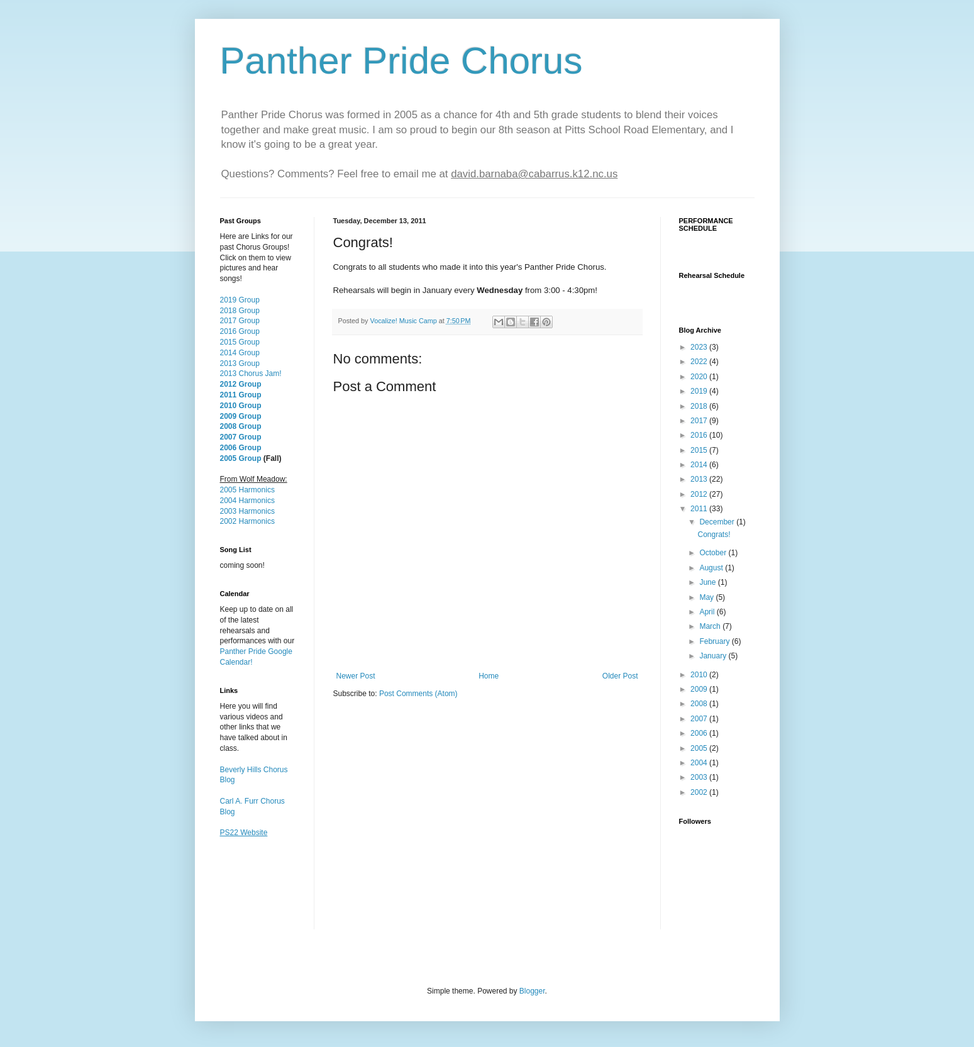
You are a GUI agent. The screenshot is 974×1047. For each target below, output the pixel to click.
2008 (699, 703)
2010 (699, 674)
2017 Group (240, 320)
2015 (699, 450)
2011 (699, 508)
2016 (699, 435)
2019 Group (240, 300)
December (717, 522)
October (713, 552)
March (710, 626)
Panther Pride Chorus (401, 61)
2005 (699, 748)
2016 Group (240, 331)
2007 (699, 718)
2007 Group (241, 437)
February (715, 641)
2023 (699, 347)
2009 (699, 689)
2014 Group (240, 352)
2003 (699, 777)
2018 (699, 406)
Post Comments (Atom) (418, 693)
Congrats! (713, 534)
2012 (699, 494)
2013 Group (240, 363)
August (712, 567)
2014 (699, 464)
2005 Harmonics (247, 489)
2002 (699, 792)
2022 (699, 361)
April (707, 611)
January (713, 655)
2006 (699, 733)
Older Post (620, 676)
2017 (699, 420)
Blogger (532, 991)
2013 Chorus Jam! (251, 373)
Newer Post (355, 676)
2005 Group (241, 458)
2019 (699, 391)
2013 (699, 479)
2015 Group (240, 342)
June (708, 582)
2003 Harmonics (247, 511)
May (707, 597)
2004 (699, 762)
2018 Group (240, 310)
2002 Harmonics (247, 521)
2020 (699, 376)
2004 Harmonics (247, 500)
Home (489, 676)
